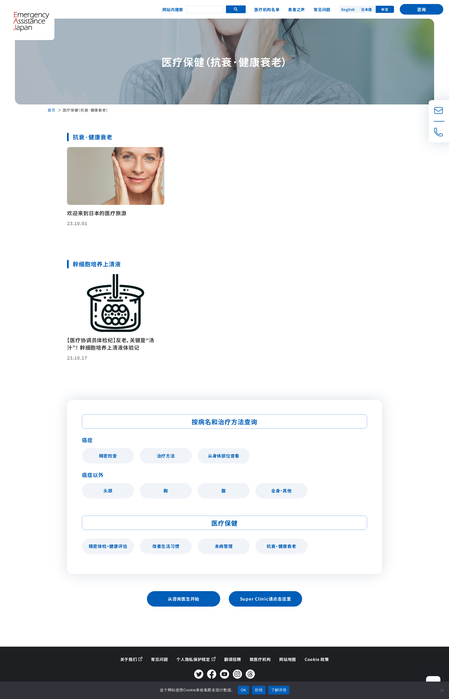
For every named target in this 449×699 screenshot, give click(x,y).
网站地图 (287, 659)
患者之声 (296, 9)
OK (243, 690)
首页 (51, 110)
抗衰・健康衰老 (281, 546)
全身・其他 (281, 491)
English (348, 9)
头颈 (108, 491)
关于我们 (128, 659)
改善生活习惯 (166, 546)
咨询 (421, 9)
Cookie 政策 (317, 659)
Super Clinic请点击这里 (265, 599)
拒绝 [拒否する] (259, 690)
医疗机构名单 (266, 9)
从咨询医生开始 (183, 599)
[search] (204, 9)
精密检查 (108, 456)
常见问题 (322, 9)
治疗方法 (166, 456)
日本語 (366, 9)
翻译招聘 (232, 659)
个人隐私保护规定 (193, 659)
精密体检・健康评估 (108, 546)
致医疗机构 (260, 659)
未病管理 (224, 546)
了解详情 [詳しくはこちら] (278, 690)
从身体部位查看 (223, 456)
